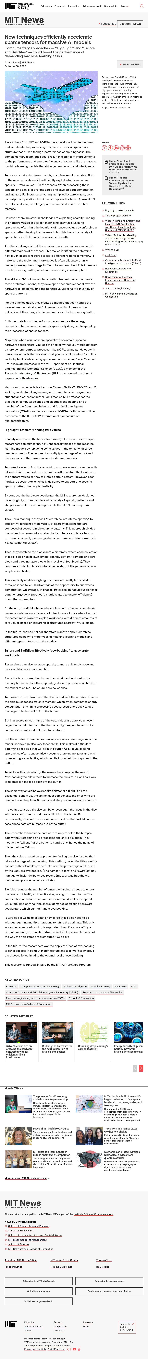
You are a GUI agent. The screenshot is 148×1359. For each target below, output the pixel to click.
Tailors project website (118, 215)
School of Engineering (117, 288)
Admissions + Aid (92, 6)
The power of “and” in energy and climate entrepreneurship (50, 1098)
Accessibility (39, 1349)
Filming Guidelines (61, 1266)
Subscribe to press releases (109, 1281)
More (124, 6)
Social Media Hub (56, 1349)
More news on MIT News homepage (26, 1178)
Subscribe (109, 24)
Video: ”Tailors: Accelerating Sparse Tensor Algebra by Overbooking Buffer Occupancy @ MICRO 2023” (124, 240)
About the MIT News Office (21, 1260)
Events (39, 1345)
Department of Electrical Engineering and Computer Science (120, 280)
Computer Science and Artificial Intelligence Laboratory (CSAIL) (123, 262)
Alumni (28, 1330)
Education (46, 6)
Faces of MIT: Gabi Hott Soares (51, 1128)
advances (32, 378)
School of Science (18, 1244)
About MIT (59, 1330)
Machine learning (100, 986)
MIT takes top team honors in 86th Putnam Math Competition (51, 1153)
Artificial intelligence (75, 986)
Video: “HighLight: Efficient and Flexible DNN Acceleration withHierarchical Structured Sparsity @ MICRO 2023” (122, 225)
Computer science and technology (40, 986)
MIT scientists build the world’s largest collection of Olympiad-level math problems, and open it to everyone (123, 1101)
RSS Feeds (102, 1266)
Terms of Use (104, 1260)
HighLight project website (119, 210)
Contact (66, 1345)
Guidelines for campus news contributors (109, 1291)
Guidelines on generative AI (38, 1301)
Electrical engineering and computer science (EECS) (35, 998)
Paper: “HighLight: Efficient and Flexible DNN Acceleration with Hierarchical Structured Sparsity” (123, 167)
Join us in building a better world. (127, 1327)
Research (60, 6)
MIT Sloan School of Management (27, 1239)
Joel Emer (110, 255)
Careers (57, 1345)
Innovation (73, 6)
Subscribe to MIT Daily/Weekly (39, 1281)
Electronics (120, 986)
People (48, 1345)
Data (133, 986)
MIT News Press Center (64, 1260)
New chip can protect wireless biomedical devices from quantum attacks (122, 1154)
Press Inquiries (13, 1266)
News (86, 1326)
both (22, 378)
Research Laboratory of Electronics (102, 992)
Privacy (28, 1349)
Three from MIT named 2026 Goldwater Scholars (120, 1130)
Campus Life (110, 6)
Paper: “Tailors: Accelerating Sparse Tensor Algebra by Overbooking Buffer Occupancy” (121, 183)
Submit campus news (38, 1291)
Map (32, 1345)
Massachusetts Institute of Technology (44, 1338)
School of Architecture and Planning (28, 1226)
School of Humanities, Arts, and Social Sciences (35, 1235)
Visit (26, 1345)
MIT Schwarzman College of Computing (28, 1004)
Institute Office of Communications (93, 1214)
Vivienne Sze (112, 249)
